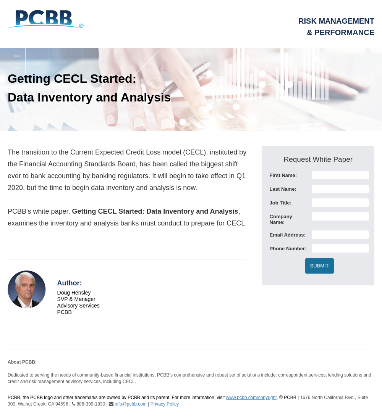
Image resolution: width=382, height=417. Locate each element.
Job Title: (281, 203)
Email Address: (288, 235)
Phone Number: (288, 248)
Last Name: (283, 189)
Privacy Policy (165, 404)
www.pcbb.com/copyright (251, 397)
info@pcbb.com (131, 404)
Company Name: (281, 219)
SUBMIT (319, 266)
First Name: (283, 175)
